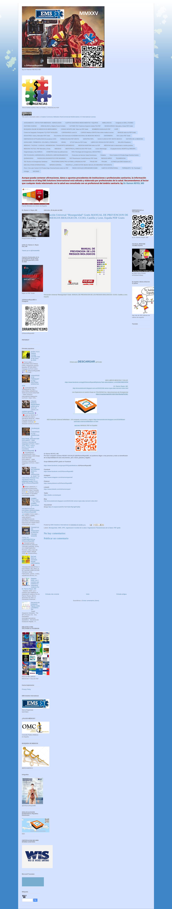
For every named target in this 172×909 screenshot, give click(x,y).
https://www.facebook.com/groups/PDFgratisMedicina (61, 465)
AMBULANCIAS (107, 123)
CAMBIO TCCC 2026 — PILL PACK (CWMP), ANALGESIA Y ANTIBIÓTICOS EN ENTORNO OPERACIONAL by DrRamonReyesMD (31, 505)
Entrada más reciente (52, 594)
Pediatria (103, 155)
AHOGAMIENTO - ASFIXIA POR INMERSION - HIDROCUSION (42, 123)
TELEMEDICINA (121, 158)
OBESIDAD (57, 148)
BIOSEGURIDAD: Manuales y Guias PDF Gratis (119, 126)
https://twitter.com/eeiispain (52, 495)
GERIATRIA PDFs (88, 139)
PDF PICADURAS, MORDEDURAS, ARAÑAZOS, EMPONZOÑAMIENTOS (46, 155)
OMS (59, 528)
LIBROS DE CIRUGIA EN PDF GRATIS (102, 142)
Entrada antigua (121, 594)
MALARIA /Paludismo (124, 142)
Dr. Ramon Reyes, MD (121, 386)
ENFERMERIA (108, 135)
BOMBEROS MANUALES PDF (101, 129)
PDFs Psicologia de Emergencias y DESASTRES (86, 152)
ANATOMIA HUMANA (30, 126)
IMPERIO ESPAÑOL (56, 165)
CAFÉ (116, 129)
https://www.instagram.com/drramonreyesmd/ (58, 477)
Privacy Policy (26, 689)
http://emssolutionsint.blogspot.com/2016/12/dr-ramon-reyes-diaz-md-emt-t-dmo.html (70, 501)
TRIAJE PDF (93, 161)
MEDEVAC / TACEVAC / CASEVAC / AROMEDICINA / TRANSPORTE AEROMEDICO (49, 145)
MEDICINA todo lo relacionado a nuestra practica (118, 145)
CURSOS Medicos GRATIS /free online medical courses (97, 132)
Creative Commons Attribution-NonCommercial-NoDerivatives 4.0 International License (68, 117)
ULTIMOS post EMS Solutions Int (120, 161)
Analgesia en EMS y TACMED (124, 123)
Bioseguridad (53, 528)
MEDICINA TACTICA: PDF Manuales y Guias (37, 148)
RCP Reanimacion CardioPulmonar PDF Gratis (83, 158)
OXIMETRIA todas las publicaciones (57, 152)
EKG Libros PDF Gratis (123, 135)
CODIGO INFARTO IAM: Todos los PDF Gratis (74, 129)
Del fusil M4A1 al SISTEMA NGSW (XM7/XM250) (35, 560)
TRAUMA (104, 161)
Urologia (26, 171)
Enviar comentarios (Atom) (90, 600)
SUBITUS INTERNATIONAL (110, 168)
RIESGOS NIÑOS (106, 158)
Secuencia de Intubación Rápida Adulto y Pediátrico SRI (35, 606)
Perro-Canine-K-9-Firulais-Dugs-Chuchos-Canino (124, 155)
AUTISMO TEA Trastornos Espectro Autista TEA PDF (85, 126)
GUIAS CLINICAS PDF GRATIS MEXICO (110, 139)
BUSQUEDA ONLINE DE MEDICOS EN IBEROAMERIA (40, 129)
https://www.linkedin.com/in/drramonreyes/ (57, 489)
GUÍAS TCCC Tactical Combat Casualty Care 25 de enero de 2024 (35, 356)
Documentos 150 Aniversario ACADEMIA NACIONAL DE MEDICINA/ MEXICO (77, 135)
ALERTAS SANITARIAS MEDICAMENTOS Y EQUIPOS (81, 123)
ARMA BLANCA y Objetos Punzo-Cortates (53, 126)
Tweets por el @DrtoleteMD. (31, 250)
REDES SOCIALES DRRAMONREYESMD (84, 168)
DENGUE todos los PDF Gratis (127, 132)
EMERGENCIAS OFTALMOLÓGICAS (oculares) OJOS (40, 139)
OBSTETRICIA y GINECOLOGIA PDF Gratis (78, 148)
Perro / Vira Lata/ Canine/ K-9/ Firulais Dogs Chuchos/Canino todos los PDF (46, 168)
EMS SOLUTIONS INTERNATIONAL (35, 165)
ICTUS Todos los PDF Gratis (78, 142)
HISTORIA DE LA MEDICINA (134, 139)
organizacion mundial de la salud (76, 528)
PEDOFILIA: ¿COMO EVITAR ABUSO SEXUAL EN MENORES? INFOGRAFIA (89, 165)
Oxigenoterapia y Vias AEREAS (33, 152)
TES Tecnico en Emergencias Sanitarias (35, 161)
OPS (63, 528)
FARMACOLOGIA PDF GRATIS (69, 139)
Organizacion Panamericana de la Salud (100, 528)
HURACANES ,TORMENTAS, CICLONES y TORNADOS (40, 142)
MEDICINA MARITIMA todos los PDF (89, 145)
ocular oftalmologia (101, 148)
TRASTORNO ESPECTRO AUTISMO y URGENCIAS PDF (68, 161)
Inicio (87, 594)
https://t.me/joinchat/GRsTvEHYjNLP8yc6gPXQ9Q (112, 394)
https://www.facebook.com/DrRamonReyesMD (58, 471)
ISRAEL (63, 142)
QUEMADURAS (28, 158)
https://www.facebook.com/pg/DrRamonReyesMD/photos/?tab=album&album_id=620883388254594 (96, 382)
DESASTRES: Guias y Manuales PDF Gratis (37, 135)
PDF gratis (117, 528)
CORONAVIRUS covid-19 (69, 132)
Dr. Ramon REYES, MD (133, 183)
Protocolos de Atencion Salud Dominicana (84, 155)
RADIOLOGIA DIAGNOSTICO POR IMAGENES (51, 158)
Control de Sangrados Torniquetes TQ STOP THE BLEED (41, 132)
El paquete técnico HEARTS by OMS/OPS (123, 148)
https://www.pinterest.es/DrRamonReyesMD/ (58, 483)
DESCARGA (77, 425)
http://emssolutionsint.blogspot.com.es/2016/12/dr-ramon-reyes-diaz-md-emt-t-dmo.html (100, 388)
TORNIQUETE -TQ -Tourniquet (131, 168)
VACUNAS (36, 171)
